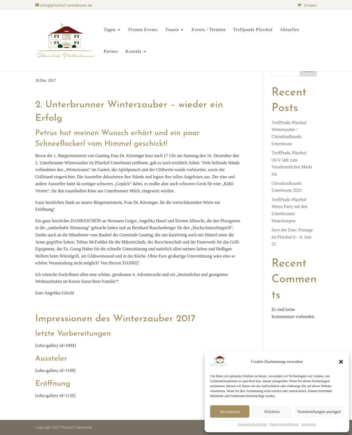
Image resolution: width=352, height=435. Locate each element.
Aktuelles (289, 30)
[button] (341, 362)
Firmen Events (143, 30)
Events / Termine (208, 30)
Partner (111, 52)
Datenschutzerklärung (252, 424)
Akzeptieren (230, 411)
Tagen (110, 30)
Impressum (308, 424)
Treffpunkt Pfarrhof (253, 30)
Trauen (172, 30)
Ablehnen (272, 411)
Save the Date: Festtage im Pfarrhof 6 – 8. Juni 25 (292, 237)
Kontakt (133, 52)
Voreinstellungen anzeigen (319, 411)
